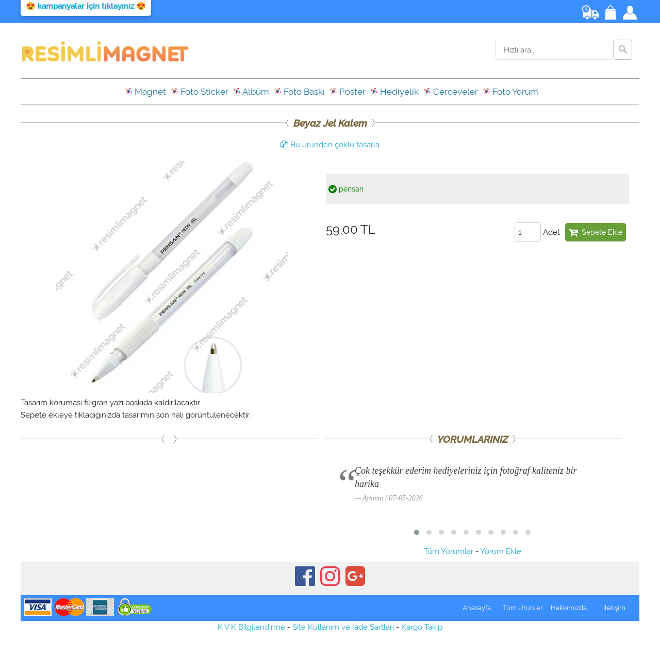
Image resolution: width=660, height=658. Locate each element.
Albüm (251, 91)
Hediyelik (394, 91)
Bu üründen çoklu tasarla (330, 144)
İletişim (614, 608)
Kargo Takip (421, 627)
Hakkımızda (569, 608)
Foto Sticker (199, 91)
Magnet (145, 91)
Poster (347, 91)
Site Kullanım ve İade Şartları (343, 627)
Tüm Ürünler (523, 608)
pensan (346, 189)
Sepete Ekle (595, 232)
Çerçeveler (450, 91)
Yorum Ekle (500, 551)
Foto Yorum (510, 91)
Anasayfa (477, 608)
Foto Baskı (299, 91)
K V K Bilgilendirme (251, 627)
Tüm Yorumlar (448, 551)
